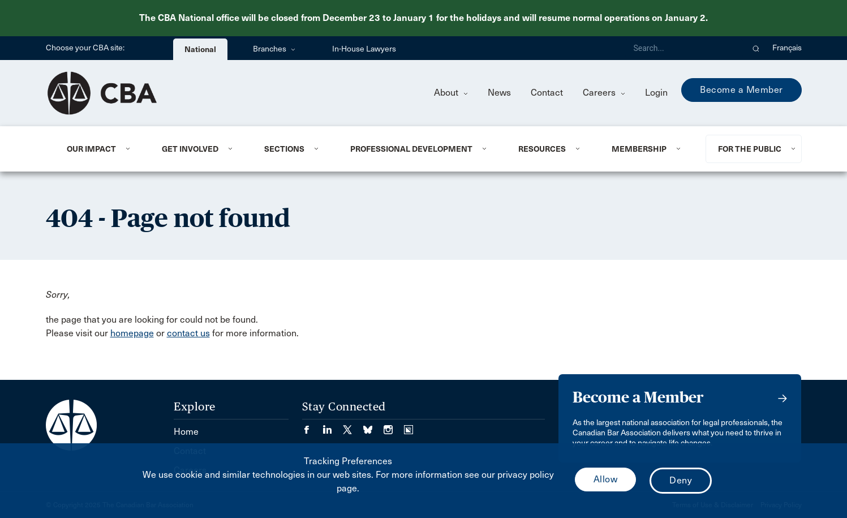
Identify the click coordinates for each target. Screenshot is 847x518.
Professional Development (411, 149)
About (451, 92)
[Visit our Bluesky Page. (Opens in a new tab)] (373, 426)
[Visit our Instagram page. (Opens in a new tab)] (394, 426)
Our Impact (91, 149)
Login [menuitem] (656, 92)
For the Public (749, 149)
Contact (547, 92)
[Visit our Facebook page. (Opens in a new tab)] (312, 426)
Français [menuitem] (787, 48)
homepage (132, 333)
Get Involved (190, 149)
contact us (188, 333)
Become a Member (741, 89)
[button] (756, 48)
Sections (284, 149)
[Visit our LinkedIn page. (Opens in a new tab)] (333, 426)
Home (186, 431)
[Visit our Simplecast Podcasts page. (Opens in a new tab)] (408, 426)
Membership (639, 149)
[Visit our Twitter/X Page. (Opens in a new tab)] (353, 426)
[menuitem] (100, 149)
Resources (542, 149)
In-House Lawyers (364, 49)
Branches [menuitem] (274, 49)
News (499, 92)
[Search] (684, 48)
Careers (604, 92)
